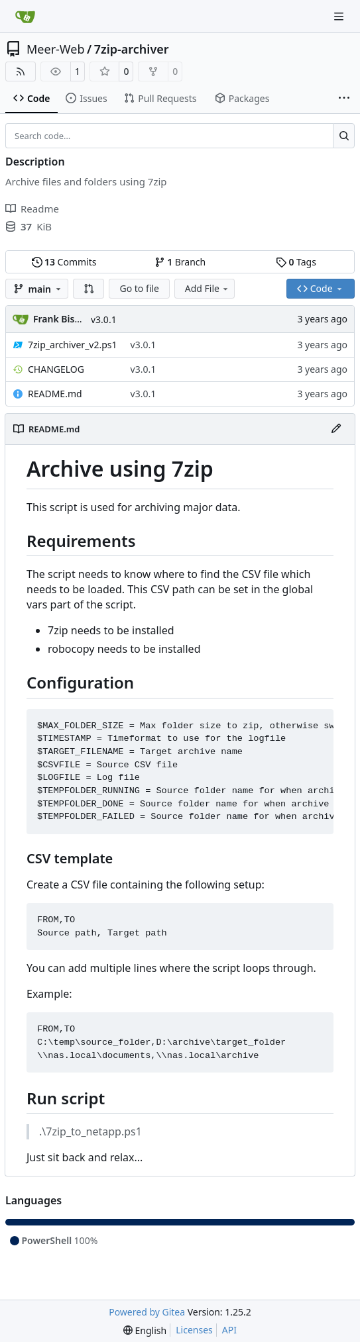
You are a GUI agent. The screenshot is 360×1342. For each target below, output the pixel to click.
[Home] (25, 16)
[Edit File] (336, 429)
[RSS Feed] (20, 71)
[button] (89, 289)
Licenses (194, 1329)
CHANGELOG (56, 369)
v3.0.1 (104, 319)
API (229, 1329)
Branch (180, 262)
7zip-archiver (131, 49)
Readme (32, 208)
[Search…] (344, 135)
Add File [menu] (207, 288)
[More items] (344, 98)
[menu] (144, 1330)
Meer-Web (55, 49)
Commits (64, 262)
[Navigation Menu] (340, 16)
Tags (296, 262)
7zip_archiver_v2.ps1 (72, 344)
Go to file (138, 288)
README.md (55, 393)
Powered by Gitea (147, 1312)
